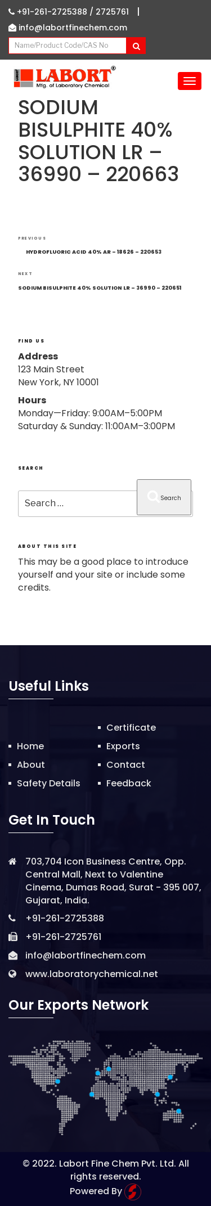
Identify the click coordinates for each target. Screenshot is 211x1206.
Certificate (131, 727)
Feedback (128, 783)
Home (30, 746)
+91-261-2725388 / (52, 11)
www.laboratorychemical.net (91, 974)
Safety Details (48, 783)
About (31, 764)
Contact (125, 764)
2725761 (112, 11)
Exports (123, 746)
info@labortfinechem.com (67, 27)
